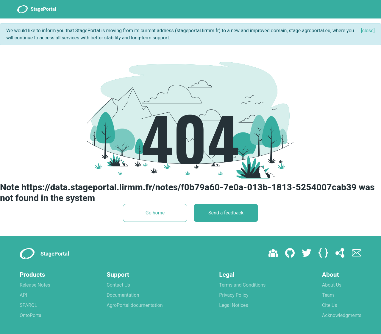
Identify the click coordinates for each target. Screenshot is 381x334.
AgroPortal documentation (135, 305)
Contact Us (118, 285)
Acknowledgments (341, 315)
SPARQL (28, 305)
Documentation (123, 295)
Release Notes (35, 285)
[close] (368, 30)
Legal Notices (233, 305)
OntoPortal (31, 315)
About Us (331, 285)
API (23, 295)
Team (328, 295)
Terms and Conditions (242, 285)
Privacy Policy (234, 295)
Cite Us (329, 305)
